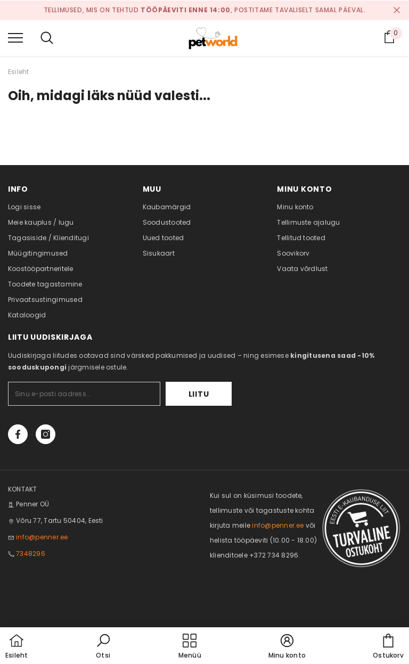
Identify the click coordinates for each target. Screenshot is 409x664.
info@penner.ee (42, 537)
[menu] (15, 37)
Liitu (199, 394)
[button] (103, 647)
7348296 (30, 553)
